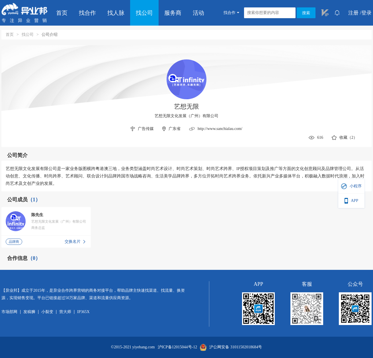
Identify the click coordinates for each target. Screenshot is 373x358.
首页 (61, 13)
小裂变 (47, 312)
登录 (366, 12)
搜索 (306, 13)
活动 (198, 13)
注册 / (354, 12)
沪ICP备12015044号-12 (177, 347)
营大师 (65, 312)
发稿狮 (29, 312)
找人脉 (115, 13)
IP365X (83, 312)
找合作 (87, 13)
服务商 (172, 13)
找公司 (144, 13)
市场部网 (9, 312)
